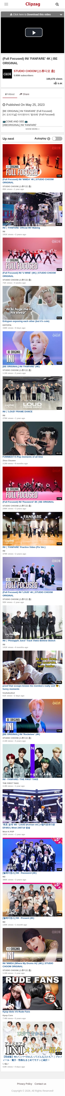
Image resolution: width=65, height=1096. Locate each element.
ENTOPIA (7, 325)
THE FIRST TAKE (11, 783)
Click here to (37, 14)
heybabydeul (9, 693)
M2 (4, 877)
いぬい (6, 1064)
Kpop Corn (8, 1015)
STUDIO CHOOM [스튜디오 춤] (34, 71)
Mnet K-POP (8, 832)
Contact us (40, 1083)
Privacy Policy (24, 1083)
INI (4, 231)
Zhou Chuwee (9, 460)
